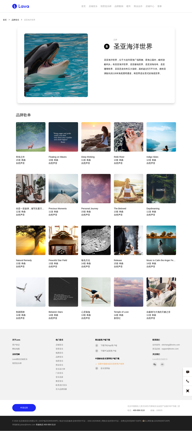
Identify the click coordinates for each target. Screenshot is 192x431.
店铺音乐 (93, 6)
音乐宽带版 (105, 368)
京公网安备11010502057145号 (156, 421)
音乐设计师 (60, 369)
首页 (83, 6)
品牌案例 (119, 6)
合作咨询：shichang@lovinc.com (166, 345)
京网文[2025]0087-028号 (131, 421)
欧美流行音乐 (61, 385)
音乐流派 (59, 377)
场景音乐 (59, 361)
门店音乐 (59, 373)
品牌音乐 (15, 20)
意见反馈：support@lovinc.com (165, 349)
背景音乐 (59, 349)
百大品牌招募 (61, 389)
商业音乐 (59, 365)
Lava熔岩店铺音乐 (19, 359)
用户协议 (16, 345)
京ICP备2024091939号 (48, 421)
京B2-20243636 (93, 421)
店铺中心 (150, 6)
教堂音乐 (59, 381)
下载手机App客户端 (109, 345)
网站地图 (16, 349)
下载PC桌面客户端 (108, 351)
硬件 (128, 6)
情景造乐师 (106, 6)
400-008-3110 (50, 425)
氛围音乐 (59, 353)
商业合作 (138, 6)
